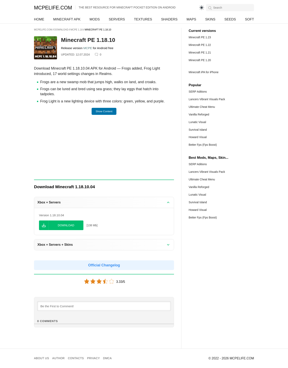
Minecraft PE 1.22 (200, 45)
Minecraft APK (67, 19)
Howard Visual (198, 137)
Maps (191, 19)
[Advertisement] (104, 150)
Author (58, 358)
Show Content (104, 111)
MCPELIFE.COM (53, 7)
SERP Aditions (198, 91)
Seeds (230, 19)
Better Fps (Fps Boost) (203, 144)
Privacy (93, 358)
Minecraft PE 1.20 (200, 60)
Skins (210, 19)
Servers (117, 19)
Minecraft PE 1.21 (200, 52)
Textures (143, 19)
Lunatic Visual (197, 122)
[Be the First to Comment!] (104, 306)
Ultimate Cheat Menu (202, 106)
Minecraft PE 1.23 (200, 37)
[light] (201, 7)
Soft (249, 19)
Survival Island (198, 129)
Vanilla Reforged (199, 114)
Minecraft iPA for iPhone (203, 72)
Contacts (76, 358)
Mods (95, 19)
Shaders (169, 19)
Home (39, 19)
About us (41, 358)
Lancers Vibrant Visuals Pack (207, 99)
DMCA (107, 358)
